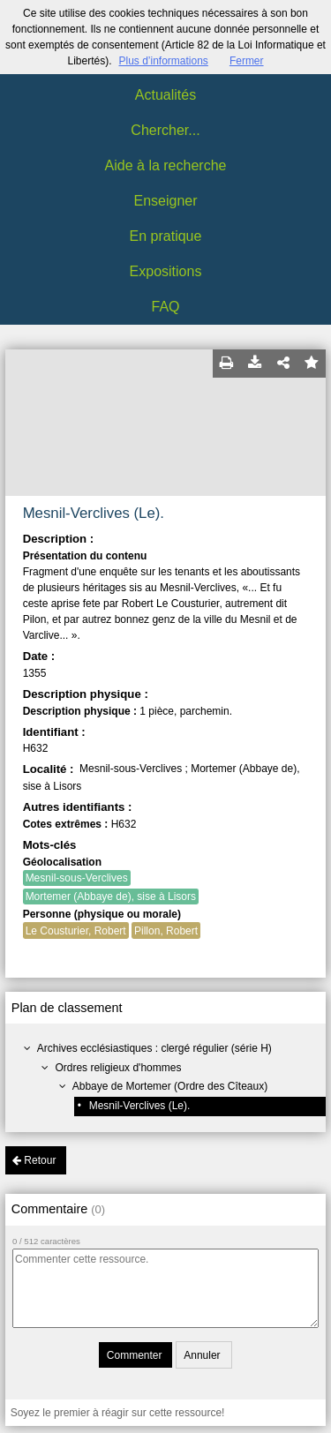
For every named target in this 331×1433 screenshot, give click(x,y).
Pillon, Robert (166, 931)
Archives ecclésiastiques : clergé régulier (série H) (154, 1048)
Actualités (165, 94)
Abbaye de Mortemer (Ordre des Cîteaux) (169, 1086)
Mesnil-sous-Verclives (77, 878)
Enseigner (165, 200)
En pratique (166, 236)
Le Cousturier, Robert (76, 931)
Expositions (166, 271)
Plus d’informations (162, 61)
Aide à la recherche (166, 165)
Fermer (246, 61)
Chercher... (165, 130)
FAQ (165, 306)
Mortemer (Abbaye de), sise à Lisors (111, 896)
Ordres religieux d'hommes (118, 1068)
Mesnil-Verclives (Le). (140, 1105)
